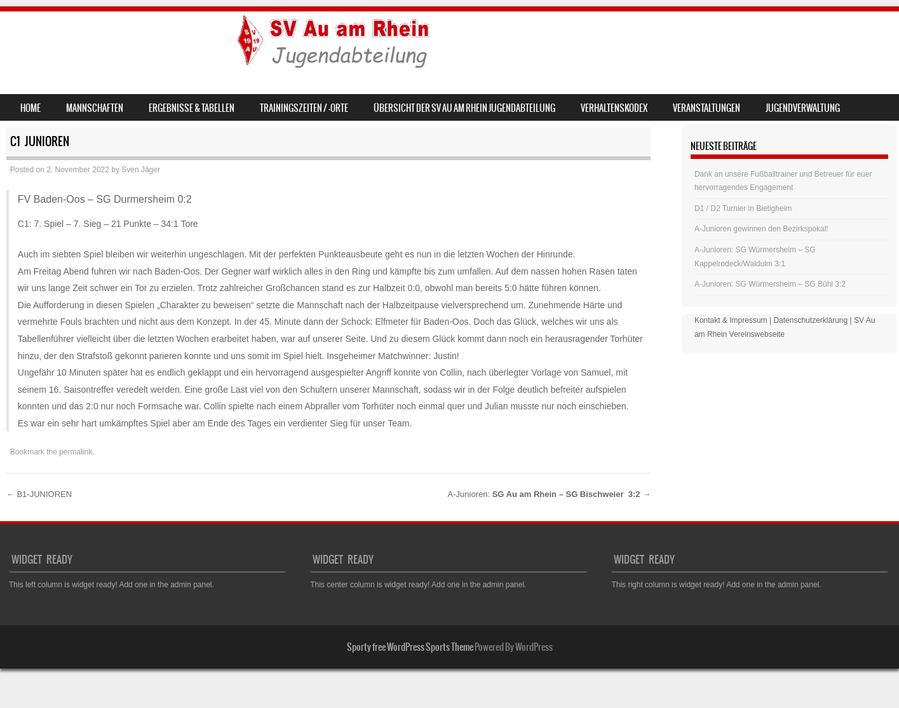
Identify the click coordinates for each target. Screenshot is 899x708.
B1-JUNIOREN (39, 494)
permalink (75, 451)
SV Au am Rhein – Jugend (116, 42)
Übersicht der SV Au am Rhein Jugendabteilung (464, 108)
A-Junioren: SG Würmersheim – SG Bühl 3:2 (770, 284)
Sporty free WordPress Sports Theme (410, 647)
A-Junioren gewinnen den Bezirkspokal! (761, 228)
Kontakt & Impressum (730, 320)
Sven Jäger (140, 169)
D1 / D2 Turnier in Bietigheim (743, 208)
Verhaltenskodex (614, 108)
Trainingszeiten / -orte (304, 108)
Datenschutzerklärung (810, 320)
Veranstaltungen (706, 108)
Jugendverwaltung (803, 108)
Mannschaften (94, 108)
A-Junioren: (549, 494)
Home (30, 108)
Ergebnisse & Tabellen (191, 108)
